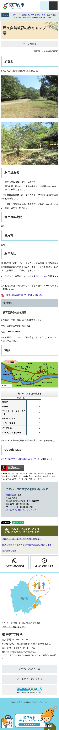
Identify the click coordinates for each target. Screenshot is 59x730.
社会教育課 (11, 495)
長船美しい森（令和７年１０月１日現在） (21, 539)
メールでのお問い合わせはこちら (21, 510)
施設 (54, 15)
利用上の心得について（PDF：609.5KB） (25, 295)
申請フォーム (40, 276)
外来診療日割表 (9, 551)
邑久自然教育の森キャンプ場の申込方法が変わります (27, 545)
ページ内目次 (29, 44)
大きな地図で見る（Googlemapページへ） (20, 459)
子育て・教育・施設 (42, 15)
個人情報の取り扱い (31, 623)
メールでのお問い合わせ (29, 679)
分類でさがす (27, 15)
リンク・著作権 (9, 623)
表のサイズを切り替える (29, 393)
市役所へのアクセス (29, 669)
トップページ (15, 15)
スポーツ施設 (20, 17)
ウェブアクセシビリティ (14, 626)
